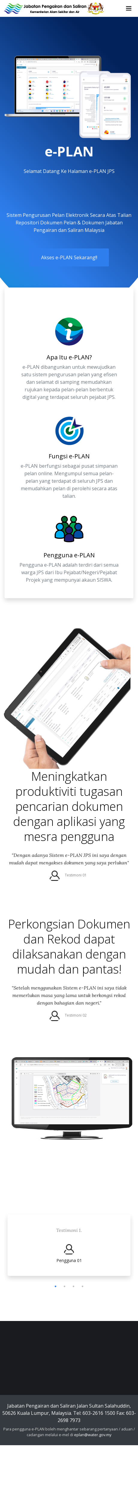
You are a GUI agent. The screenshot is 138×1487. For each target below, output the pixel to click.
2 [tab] (65, 1286)
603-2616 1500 (98, 1413)
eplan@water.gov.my (92, 1434)
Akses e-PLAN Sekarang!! (69, 257)
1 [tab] (55, 1286)
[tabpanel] (69, 1246)
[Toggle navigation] (129, 8)
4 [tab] (83, 1286)
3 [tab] (73, 1286)
